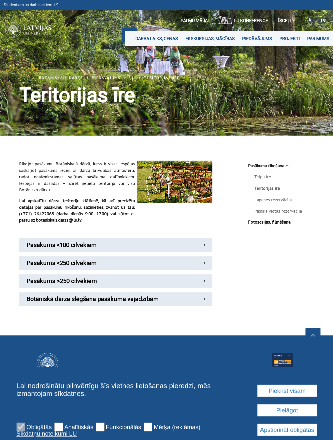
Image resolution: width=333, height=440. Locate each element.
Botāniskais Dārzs (61, 78)
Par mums (318, 38)
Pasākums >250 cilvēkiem (116, 281)
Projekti (289, 38)
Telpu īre (262, 177)
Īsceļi (286, 20)
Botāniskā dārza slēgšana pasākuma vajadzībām (116, 299)
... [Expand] (132, 78)
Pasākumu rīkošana (268, 166)
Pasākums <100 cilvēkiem (116, 245)
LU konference (243, 20)
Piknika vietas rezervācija (278, 211)
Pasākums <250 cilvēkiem (116, 263)
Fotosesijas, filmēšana (269, 222)
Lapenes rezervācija (273, 200)
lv (323, 20)
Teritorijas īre (162, 78)
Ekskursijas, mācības (210, 38)
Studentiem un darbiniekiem (31, 5)
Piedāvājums (257, 38)
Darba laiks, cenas (156, 38)
